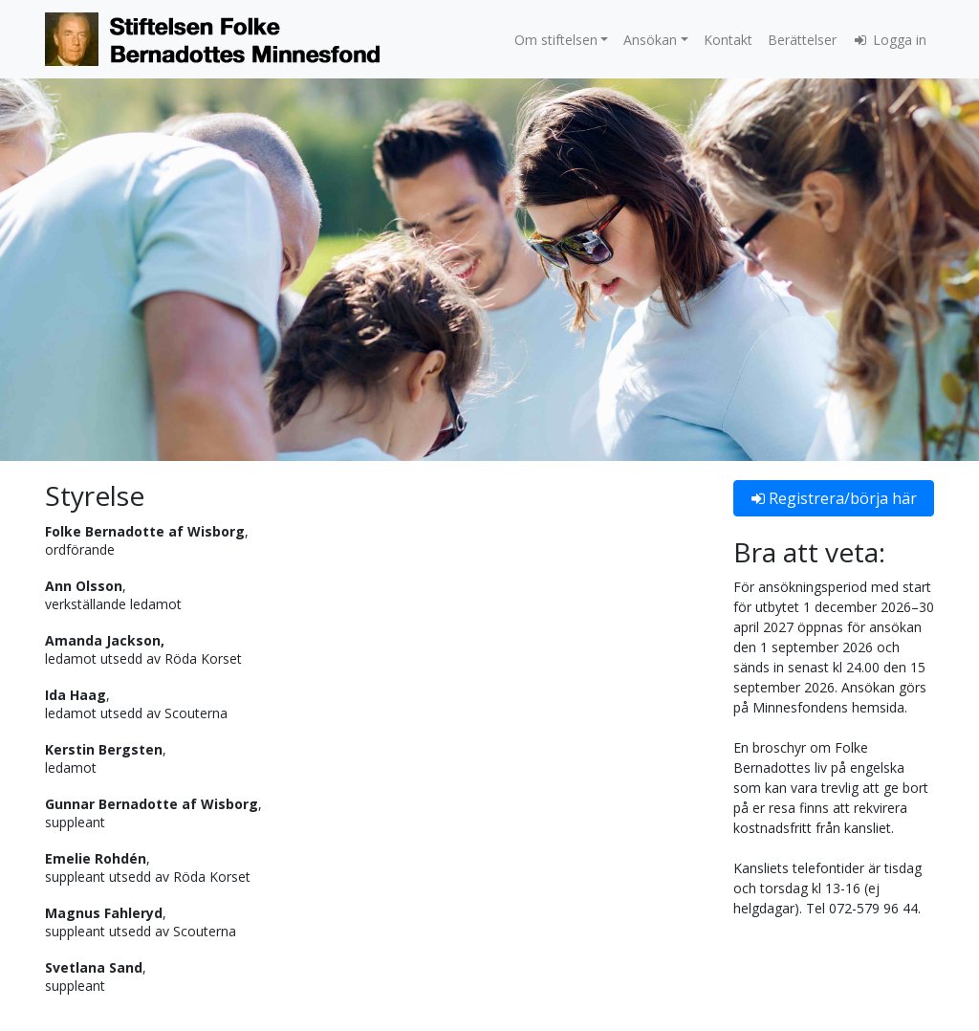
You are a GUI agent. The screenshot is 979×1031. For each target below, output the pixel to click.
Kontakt (728, 40)
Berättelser (802, 40)
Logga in (889, 40)
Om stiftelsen (556, 40)
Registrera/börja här (834, 498)
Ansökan (650, 40)
